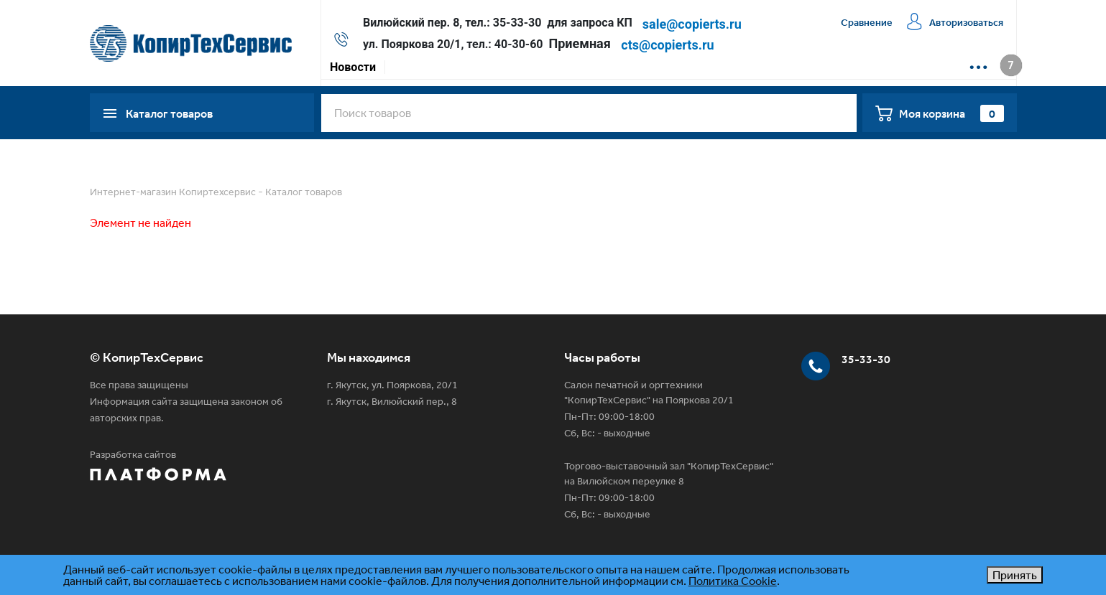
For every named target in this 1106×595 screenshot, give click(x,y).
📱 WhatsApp (837, 67)
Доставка (529, 67)
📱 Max (910, 67)
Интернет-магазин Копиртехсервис (173, 191)
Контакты (757, 67)
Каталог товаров (303, 191)
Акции (411, 67)
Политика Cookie (732, 580)
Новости (353, 67)
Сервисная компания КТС (642, 67)
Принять (1014, 575)
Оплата (465, 67)
